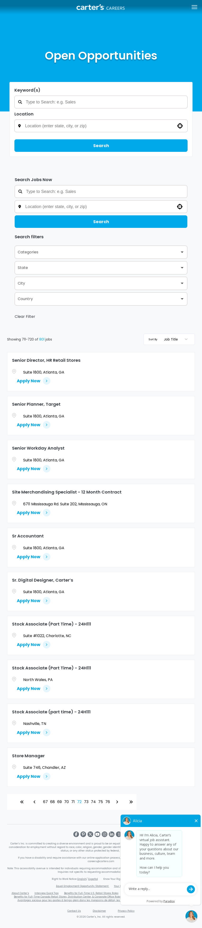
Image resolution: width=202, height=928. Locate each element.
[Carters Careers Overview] (101, 7)
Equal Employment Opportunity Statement (82, 886)
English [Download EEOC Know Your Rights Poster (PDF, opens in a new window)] (129, 879)
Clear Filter (25, 316)
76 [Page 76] (107, 802)
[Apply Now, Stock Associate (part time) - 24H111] (33, 732)
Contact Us (74, 911)
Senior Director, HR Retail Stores (46, 360)
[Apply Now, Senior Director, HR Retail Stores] (33, 380)
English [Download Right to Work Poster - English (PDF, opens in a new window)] (81, 879)
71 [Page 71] (73, 802)
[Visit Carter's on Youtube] (97, 834)
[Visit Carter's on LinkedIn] (111, 834)
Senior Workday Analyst (38, 448)
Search (101, 146)
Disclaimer (99, 911)
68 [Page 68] (52, 802)
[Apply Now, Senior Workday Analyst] (33, 468)
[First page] (22, 802)
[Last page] (131, 802)
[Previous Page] (35, 802)
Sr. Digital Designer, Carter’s (42, 580)
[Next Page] (118, 802)
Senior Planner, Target (36, 404)
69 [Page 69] (59, 802)
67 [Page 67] (45, 802)
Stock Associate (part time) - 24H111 (51, 712)
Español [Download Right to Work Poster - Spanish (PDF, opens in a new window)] (93, 879)
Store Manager (28, 756)
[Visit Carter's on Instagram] (104, 834)
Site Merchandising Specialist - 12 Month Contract (67, 492)
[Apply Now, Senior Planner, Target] (33, 424)
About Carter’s (20, 893)
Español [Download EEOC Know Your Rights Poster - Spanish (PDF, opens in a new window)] (141, 879)
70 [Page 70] (66, 802)
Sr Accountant (28, 536)
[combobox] (104, 126)
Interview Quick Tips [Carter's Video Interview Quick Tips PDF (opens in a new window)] (47, 893)
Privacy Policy (126, 911)
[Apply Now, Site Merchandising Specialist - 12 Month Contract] (33, 512)
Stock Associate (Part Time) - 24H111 (51, 624)
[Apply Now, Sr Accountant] (33, 556)
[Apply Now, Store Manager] (33, 776)
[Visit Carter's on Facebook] (76, 834)
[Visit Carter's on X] (90, 834)
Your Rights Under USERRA (130, 886)
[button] (180, 126)
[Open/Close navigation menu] (194, 7)
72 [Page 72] (79, 802)
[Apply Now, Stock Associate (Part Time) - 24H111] (33, 644)
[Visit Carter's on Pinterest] (83, 834)
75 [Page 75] (100, 802)
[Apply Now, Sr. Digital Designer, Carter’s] (33, 600)
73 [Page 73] (86, 802)
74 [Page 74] (93, 802)
